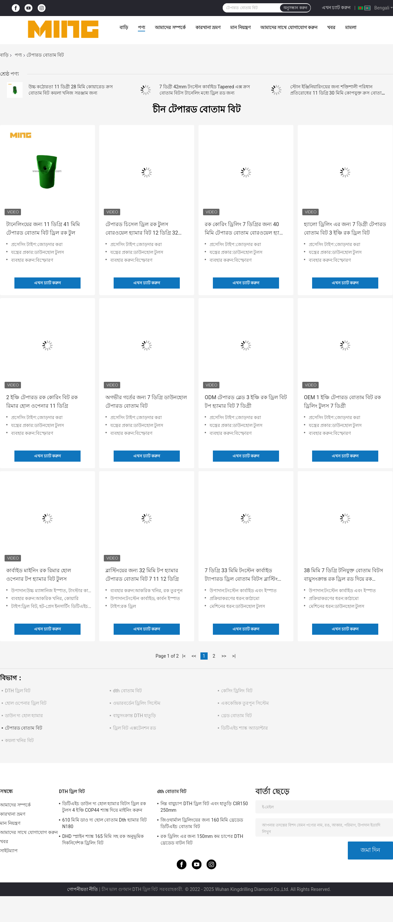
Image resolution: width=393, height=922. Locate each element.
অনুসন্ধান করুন (295, 8)
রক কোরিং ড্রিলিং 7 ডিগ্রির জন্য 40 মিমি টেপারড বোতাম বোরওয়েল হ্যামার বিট (246, 229)
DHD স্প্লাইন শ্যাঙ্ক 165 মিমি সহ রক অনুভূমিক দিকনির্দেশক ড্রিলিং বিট (103, 839)
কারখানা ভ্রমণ (208, 27)
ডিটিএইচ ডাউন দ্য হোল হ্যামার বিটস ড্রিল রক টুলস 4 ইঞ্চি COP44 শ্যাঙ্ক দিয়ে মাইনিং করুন (104, 807)
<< (194, 656)
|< (184, 656)
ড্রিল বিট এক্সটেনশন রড (134, 728)
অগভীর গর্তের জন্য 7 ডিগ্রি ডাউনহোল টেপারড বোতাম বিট (146, 401)
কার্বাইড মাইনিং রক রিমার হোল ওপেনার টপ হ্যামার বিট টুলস (38, 574)
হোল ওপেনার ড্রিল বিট (26, 703)
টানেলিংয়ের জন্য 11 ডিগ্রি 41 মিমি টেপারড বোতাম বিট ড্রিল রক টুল (43, 228)
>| (234, 656)
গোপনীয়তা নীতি (82, 889)
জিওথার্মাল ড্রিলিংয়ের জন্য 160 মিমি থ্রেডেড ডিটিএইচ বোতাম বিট (201, 823)
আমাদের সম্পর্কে (170, 27)
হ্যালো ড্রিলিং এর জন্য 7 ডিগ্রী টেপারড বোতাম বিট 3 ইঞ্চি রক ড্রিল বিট (345, 228)
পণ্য (141, 27)
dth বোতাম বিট (127, 690)
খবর (331, 27)
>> (223, 656)
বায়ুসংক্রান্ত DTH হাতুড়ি (134, 715)
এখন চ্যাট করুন (336, 7)
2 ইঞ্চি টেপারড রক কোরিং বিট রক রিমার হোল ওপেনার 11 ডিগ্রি (42, 401)
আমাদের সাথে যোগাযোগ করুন (288, 27)
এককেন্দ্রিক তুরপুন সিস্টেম (245, 703)
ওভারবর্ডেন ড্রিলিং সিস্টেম (136, 703)
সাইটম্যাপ (9, 850)
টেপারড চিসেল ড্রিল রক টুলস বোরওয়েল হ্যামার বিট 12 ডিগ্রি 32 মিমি (141, 229)
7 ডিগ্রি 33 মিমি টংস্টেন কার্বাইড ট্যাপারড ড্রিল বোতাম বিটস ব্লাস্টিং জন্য (241, 575)
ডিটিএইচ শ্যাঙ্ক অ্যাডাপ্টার (244, 728)
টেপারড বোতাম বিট (23, 728)
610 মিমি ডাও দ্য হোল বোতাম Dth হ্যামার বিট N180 (104, 823)
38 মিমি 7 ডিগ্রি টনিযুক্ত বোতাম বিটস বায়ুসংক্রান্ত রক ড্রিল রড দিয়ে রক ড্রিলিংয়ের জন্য (343, 575)
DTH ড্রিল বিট (17, 690)
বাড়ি (124, 27)
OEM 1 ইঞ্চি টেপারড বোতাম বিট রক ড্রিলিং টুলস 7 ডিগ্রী (342, 401)
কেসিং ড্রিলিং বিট (237, 690)
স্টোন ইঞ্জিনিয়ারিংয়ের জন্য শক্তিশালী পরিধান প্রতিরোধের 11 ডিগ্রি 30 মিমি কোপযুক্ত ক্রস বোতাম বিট (337, 93)
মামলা (350, 27)
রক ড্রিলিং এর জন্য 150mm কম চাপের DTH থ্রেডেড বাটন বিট (201, 839)
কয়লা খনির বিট (19, 740)
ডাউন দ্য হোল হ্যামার (24, 715)
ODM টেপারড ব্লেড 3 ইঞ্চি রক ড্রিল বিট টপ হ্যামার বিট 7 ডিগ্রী (246, 401)
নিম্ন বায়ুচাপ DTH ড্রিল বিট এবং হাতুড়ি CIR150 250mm (204, 807)
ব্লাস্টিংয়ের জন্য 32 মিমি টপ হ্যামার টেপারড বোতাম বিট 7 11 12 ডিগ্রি (142, 574)
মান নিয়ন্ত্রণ (240, 27)
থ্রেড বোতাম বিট (236, 715)
